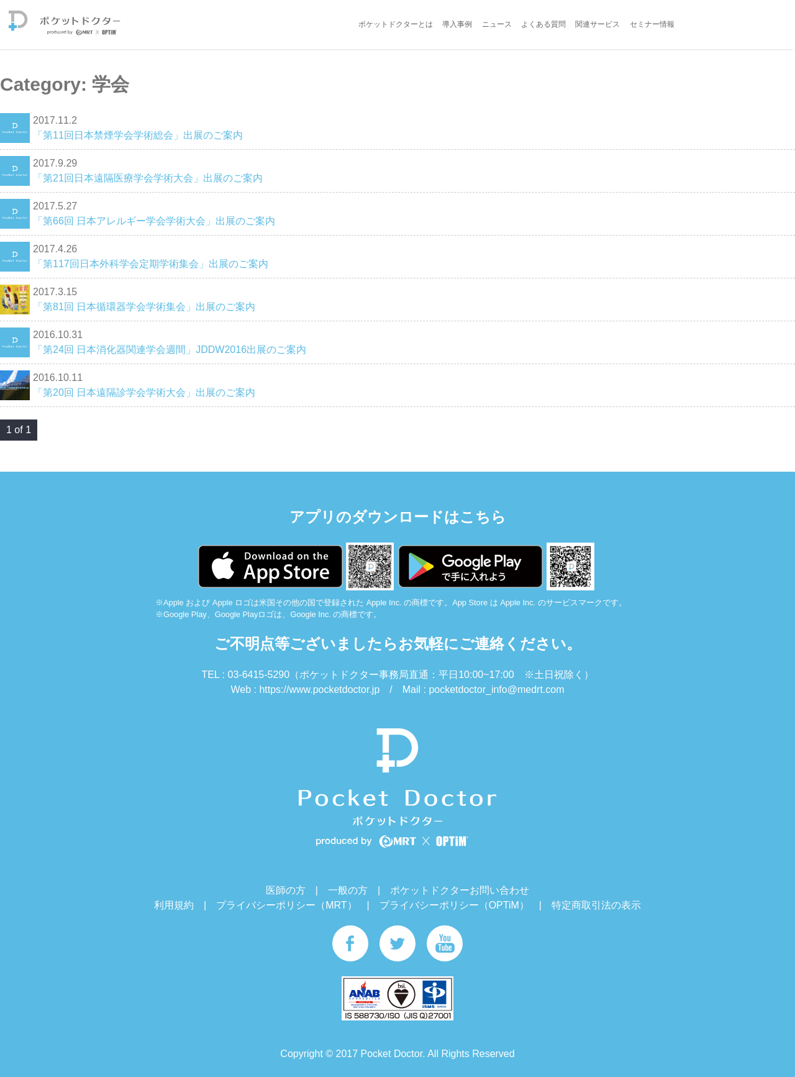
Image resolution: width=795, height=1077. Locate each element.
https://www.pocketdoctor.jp (319, 689)
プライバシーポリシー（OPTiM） (454, 905)
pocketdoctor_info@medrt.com (496, 689)
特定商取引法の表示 (596, 905)
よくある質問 (543, 24)
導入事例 (457, 24)
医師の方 (286, 890)
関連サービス (597, 24)
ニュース (497, 24)
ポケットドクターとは (395, 24)
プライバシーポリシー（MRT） (286, 905)
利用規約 (174, 905)
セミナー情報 (652, 24)
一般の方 (348, 890)
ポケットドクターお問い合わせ (459, 890)
